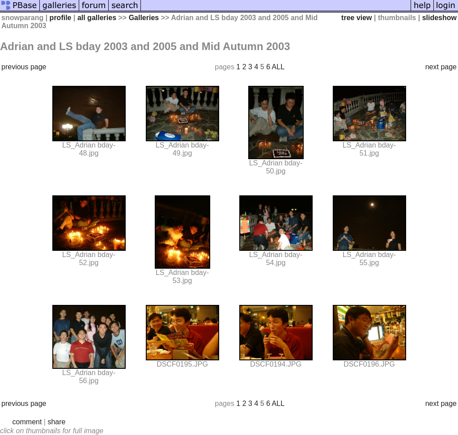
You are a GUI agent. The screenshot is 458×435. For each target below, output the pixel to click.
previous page (24, 67)
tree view (356, 17)
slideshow (439, 17)
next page (441, 67)
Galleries (144, 17)
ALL (278, 67)
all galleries (96, 17)
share (56, 422)
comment (27, 422)
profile (61, 17)
